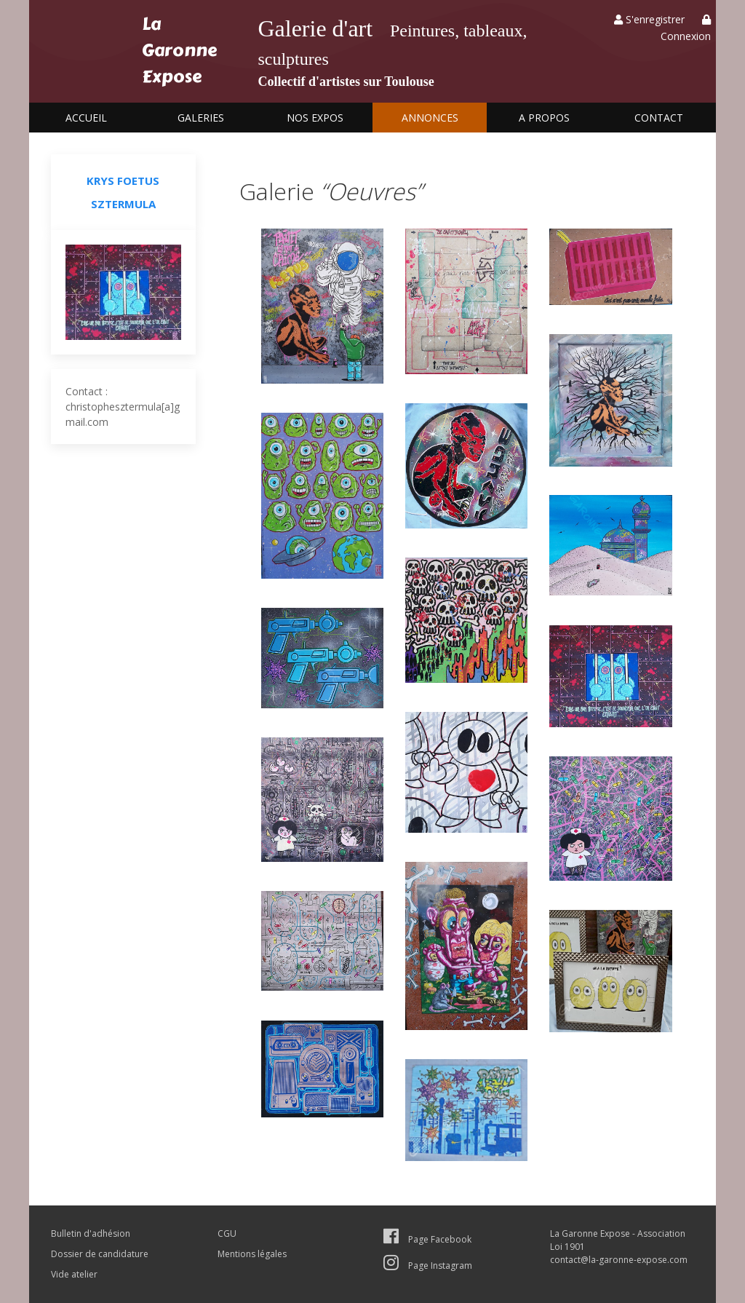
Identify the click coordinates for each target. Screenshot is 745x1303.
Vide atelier (74, 1274)
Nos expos (315, 117)
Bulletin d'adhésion (90, 1233)
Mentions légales (252, 1254)
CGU (227, 1233)
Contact (658, 117)
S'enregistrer (649, 19)
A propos (544, 117)
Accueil (86, 117)
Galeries (201, 117)
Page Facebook (427, 1239)
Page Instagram (427, 1265)
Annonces (430, 117)
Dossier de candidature (99, 1254)
